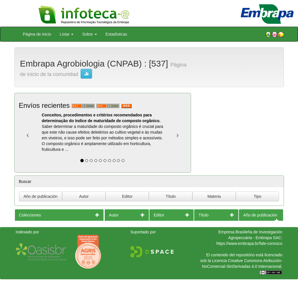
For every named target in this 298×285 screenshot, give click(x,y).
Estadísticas (116, 34)
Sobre (89, 34)
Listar (66, 34)
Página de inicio (37, 34)
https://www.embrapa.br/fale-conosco (249, 243)
